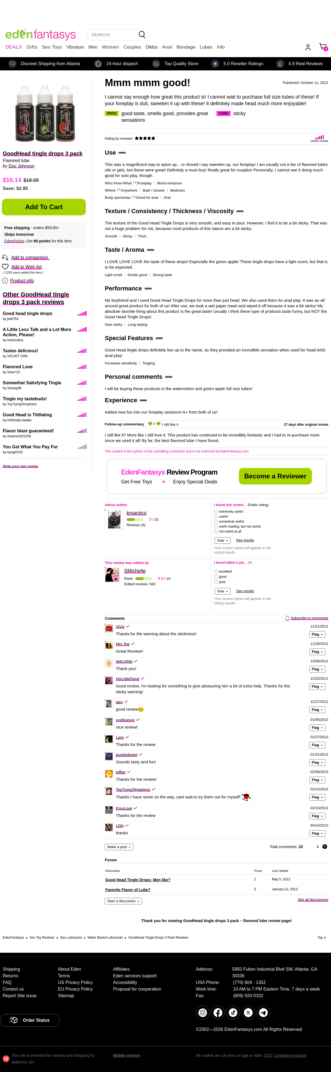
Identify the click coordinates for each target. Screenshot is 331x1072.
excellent (225, 571)
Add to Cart (44, 207)
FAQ (7, 982)
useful (223, 516)
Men (93, 47)
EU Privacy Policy (75, 989)
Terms (64, 975)
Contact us (13, 989)
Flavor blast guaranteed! (28, 430)
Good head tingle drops (27, 313)
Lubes (206, 47)
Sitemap (66, 995)
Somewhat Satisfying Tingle (32, 382)
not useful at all (230, 531)
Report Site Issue (20, 995)
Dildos (152, 47)
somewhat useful (231, 521)
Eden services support (135, 975)
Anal (167, 47)
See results (245, 540)
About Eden (69, 969)
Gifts (32, 47)
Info (221, 47)
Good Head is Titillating (27, 414)
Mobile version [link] (126, 1055)
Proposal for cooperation (137, 989)
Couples (132, 47)
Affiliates (121, 969)
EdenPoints (14, 241)
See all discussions (313, 900)
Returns (10, 975)
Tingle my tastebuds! (25, 398)
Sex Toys (52, 47)
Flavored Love (18, 366)
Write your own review (20, 466)
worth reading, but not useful (240, 526)
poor (222, 582)
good (222, 577)
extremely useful (231, 511)
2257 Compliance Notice (285, 1055)
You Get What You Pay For (30, 446)
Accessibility (125, 982)
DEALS (14, 47)
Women (110, 47)
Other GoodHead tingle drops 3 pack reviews (36, 298)
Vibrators (75, 47)
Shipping (11, 969)
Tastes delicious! (20, 350)
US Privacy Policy (75, 982)
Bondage (186, 47)
